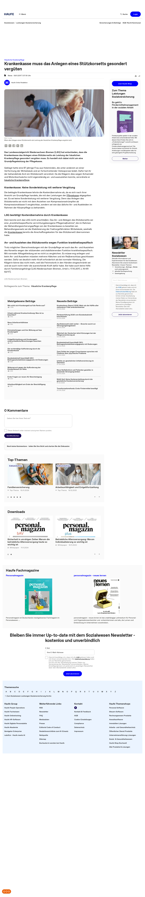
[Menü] (22, 14)
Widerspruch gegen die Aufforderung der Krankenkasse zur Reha (24, 368)
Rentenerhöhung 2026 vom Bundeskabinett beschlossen (74, 315)
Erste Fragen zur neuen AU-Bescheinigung (25, 377)
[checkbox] (5, 430)
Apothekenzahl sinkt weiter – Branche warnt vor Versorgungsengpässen (76, 324)
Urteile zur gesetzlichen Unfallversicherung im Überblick (75, 361)
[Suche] (124, 14)
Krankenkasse (15, 232)
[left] (95, 497)
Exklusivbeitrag (15, 466)
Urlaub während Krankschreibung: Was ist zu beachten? (26, 314)
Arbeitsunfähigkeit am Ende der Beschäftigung (26, 384)
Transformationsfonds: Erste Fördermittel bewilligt (77, 388)
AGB (119, 287)
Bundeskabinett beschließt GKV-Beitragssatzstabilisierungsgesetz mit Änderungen (28, 359)
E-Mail (47, 648)
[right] (99, 497)
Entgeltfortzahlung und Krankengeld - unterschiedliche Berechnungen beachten (24, 340)
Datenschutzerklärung (123, 292)
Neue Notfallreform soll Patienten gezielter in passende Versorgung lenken (75, 371)
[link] (9, 22)
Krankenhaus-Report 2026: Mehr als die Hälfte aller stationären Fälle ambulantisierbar (78, 306)
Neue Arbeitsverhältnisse (18, 322)
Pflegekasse (73, 195)
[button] (135, 14)
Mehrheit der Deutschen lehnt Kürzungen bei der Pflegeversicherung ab (76, 334)
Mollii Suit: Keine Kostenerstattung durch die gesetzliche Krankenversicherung (75, 380)
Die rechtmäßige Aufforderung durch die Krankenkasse (24, 349)
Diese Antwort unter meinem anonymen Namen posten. (30, 430)
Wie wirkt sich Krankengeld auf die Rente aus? (26, 305)
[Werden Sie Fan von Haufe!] (75, 707)
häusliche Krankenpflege (16, 180)
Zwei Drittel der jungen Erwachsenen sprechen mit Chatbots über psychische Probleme (77, 352)
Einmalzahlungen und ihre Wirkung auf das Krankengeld (25, 331)
